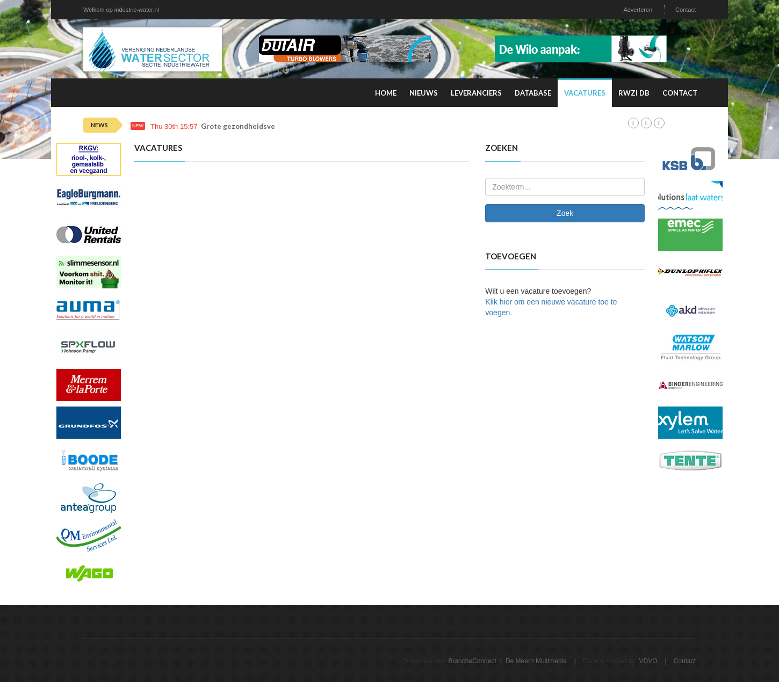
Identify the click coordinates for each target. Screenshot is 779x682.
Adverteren (637, 9)
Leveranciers (476, 93)
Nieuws (423, 93)
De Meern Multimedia (536, 661)
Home (385, 93)
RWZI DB (634, 93)
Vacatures (584, 93)
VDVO (648, 661)
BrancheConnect (472, 661)
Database (533, 93)
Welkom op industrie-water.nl (121, 9)
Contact (685, 9)
